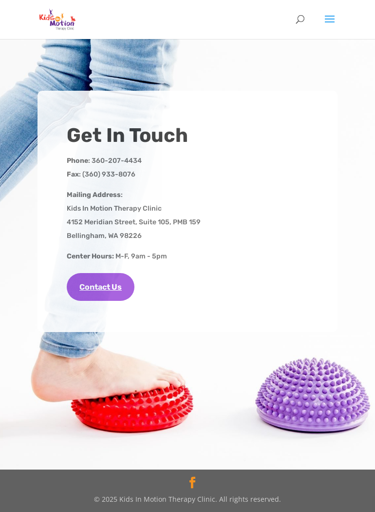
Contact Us (100, 287)
